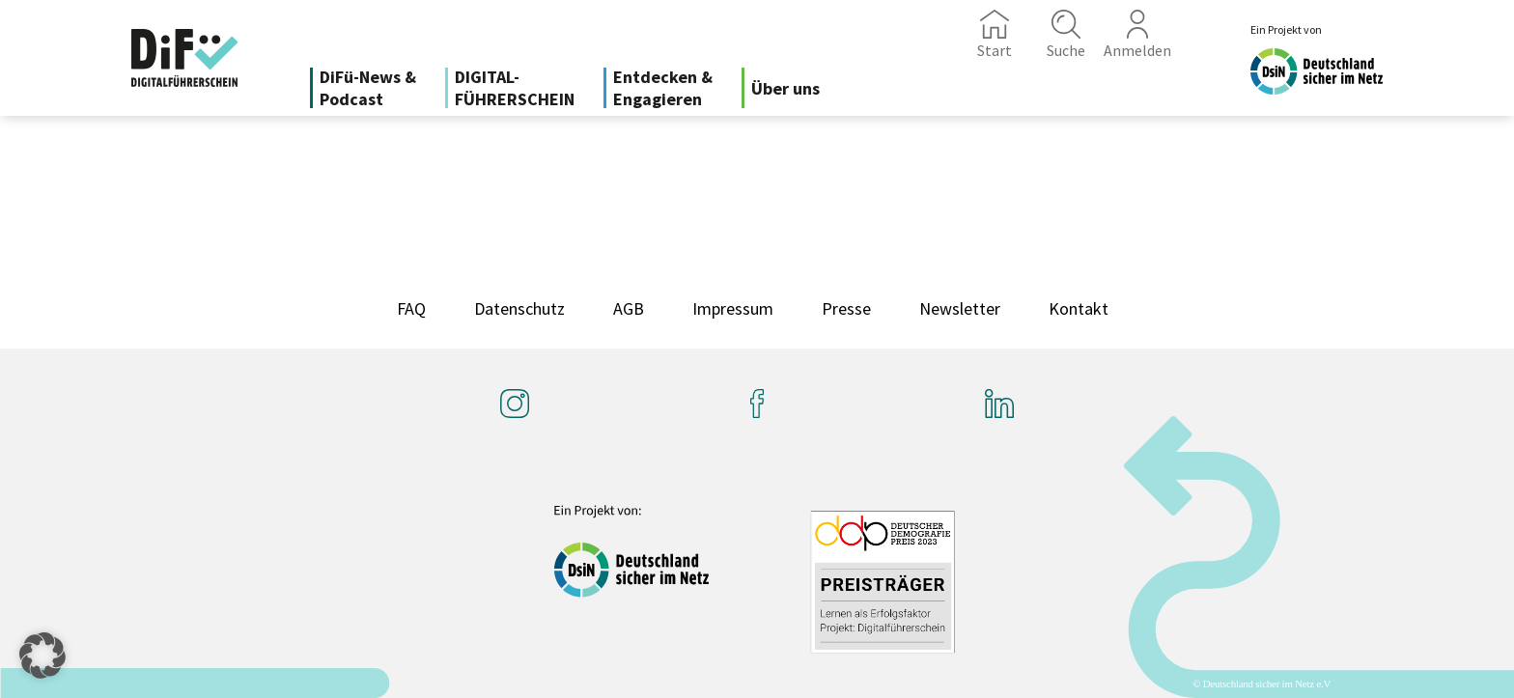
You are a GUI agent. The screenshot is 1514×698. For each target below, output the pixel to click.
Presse (846, 308)
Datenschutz (519, 308)
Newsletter (959, 308)
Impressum (732, 308)
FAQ (411, 308)
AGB (628, 308)
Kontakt (1078, 308)
